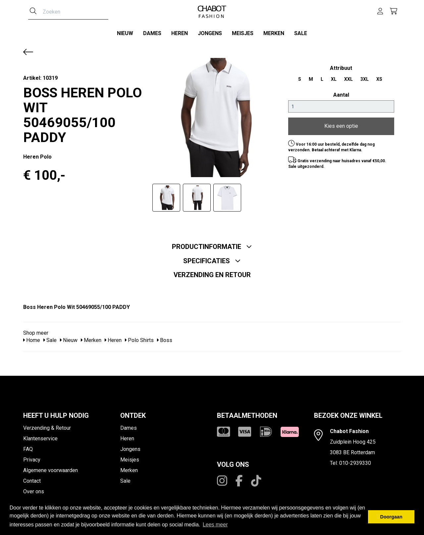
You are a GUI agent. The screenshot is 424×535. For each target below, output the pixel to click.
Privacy (31, 457)
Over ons (33, 489)
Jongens (210, 33)
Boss (164, 338)
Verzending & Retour (47, 425)
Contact (32, 478)
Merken (273, 33)
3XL (364, 76)
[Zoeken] (33, 11)
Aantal (341, 92)
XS (379, 76)
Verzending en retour (212, 272)
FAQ (28, 447)
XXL (348, 76)
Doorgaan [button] (391, 516)
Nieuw (125, 33)
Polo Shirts (139, 338)
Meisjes (242, 33)
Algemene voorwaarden (50, 468)
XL (334, 76)
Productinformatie (212, 244)
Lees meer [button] (215, 524)
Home (31, 338)
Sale (300, 33)
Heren (179, 33)
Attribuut (341, 66)
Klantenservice (40, 436)
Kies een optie (341, 124)
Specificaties (212, 259)
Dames (152, 33)
